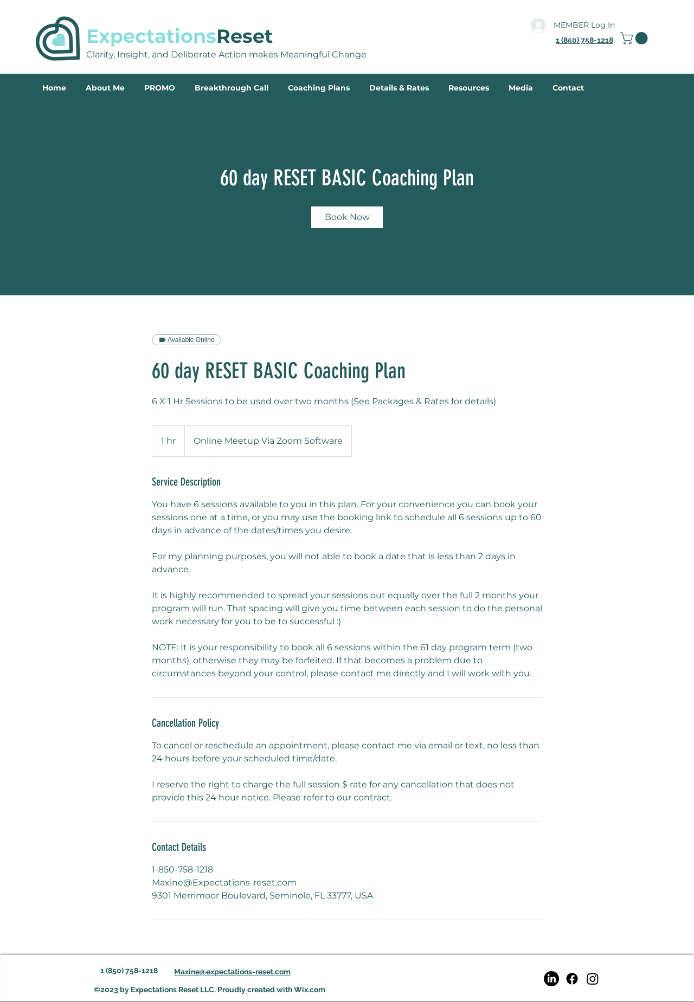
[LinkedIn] (551, 978)
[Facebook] (572, 978)
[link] (635, 38)
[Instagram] (592, 978)
